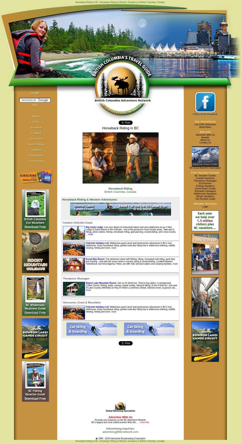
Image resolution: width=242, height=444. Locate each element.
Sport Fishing (36, 144)
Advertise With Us (205, 134)
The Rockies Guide (205, 199)
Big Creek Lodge (94, 227)
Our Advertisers (205, 121)
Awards (205, 137)
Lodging (36, 133)
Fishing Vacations (205, 186)
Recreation (36, 138)
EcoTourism (205, 183)
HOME (35, 93)
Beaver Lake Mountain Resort (101, 283)
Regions (36, 116)
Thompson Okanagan (205, 180)
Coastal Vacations (205, 178)
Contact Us (205, 142)
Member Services (205, 203)
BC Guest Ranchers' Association (205, 168)
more (90, 234)
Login (205, 206)
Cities (36, 121)
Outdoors (36, 149)
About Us (205, 140)
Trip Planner (36, 155)
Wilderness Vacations (205, 193)
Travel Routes (36, 161)
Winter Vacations (205, 196)
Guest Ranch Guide (205, 188)
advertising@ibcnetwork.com (120, 431)
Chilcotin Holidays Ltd (97, 243)
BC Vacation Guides (205, 175)
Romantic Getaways (205, 191)
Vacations (36, 127)
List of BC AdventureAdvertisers (205, 125)
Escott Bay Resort (95, 259)
